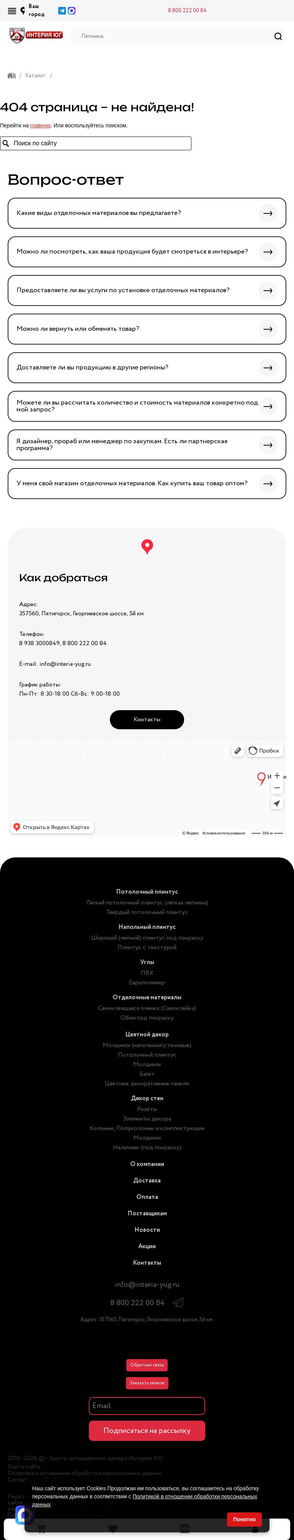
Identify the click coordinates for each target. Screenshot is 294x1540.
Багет (147, 1074)
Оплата (147, 1197)
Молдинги (147, 1064)
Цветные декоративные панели (147, 1083)
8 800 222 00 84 (187, 11)
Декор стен (147, 1098)
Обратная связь (147, 1365)
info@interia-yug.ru (147, 1284)
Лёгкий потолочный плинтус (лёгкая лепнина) (147, 902)
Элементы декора (147, 1118)
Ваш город (36, 10)
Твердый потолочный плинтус (147, 912)
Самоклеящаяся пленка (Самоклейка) (147, 1008)
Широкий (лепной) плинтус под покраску (147, 937)
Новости (147, 1230)
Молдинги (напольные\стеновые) (147, 1045)
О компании (147, 1164)
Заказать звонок (147, 1383)
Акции (147, 1246)
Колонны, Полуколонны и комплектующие (147, 1128)
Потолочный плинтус (147, 892)
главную (40, 125)
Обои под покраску (147, 1017)
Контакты (147, 719)
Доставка (147, 1180)
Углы (147, 962)
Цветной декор (147, 1034)
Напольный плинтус (147, 927)
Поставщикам (147, 1213)
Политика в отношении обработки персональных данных (85, 1473)
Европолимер (147, 982)
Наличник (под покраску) (147, 1147)
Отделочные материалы (147, 997)
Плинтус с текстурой (147, 947)
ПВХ (147, 973)
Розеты (147, 1109)
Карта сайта (24, 1467)
